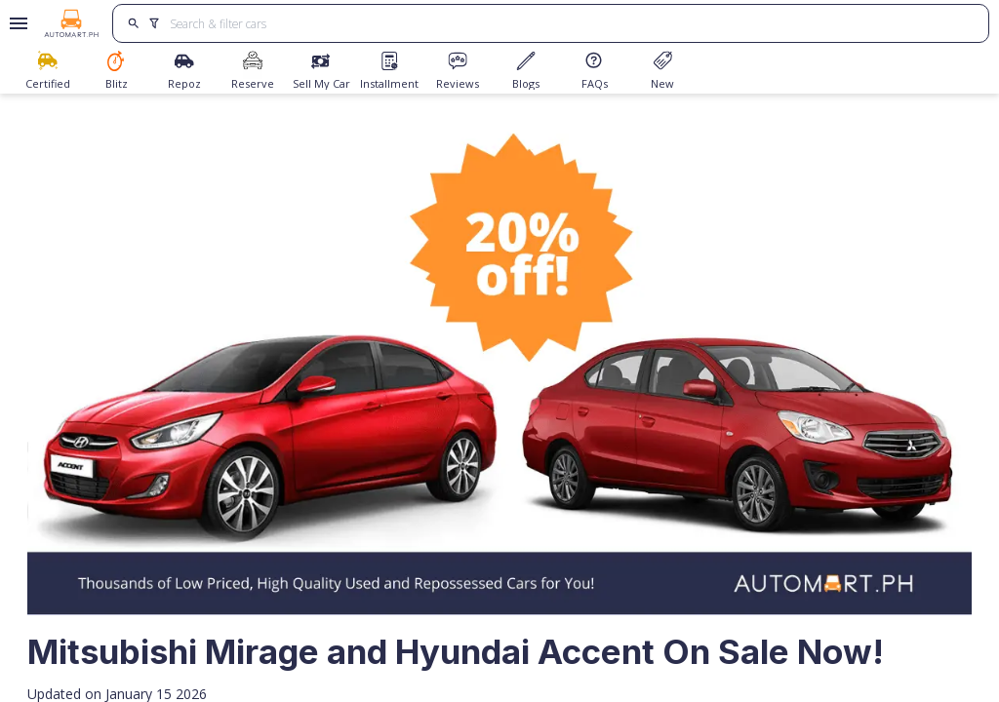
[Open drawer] (15, 23)
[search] (133, 23)
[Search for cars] (572, 23)
